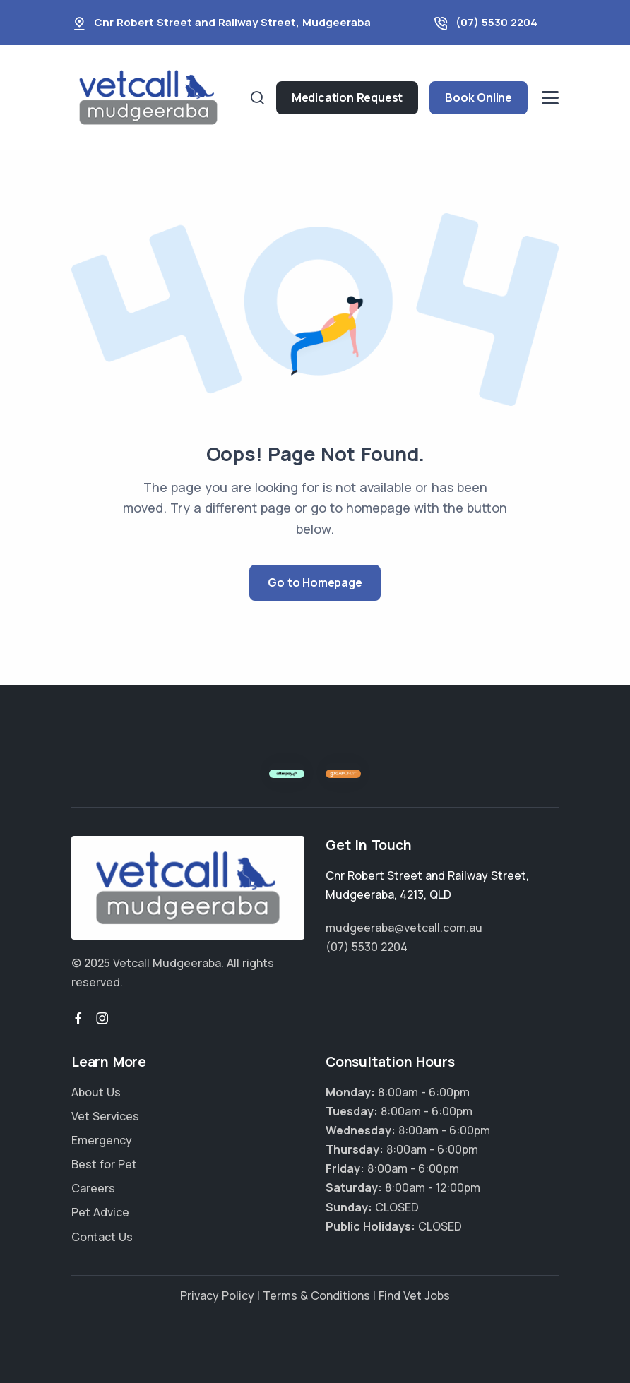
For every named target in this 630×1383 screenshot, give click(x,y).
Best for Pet (104, 1164)
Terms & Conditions (316, 1295)
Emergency (101, 1140)
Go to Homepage (315, 582)
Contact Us (102, 1237)
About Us (96, 1092)
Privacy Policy (217, 1295)
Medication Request (347, 97)
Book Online (478, 97)
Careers (93, 1188)
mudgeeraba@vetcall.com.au (404, 927)
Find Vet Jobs (414, 1295)
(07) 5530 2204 (496, 22)
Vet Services (105, 1116)
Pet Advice (100, 1212)
